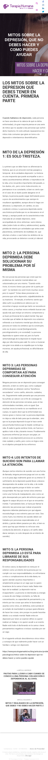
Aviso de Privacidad (37, 751)
